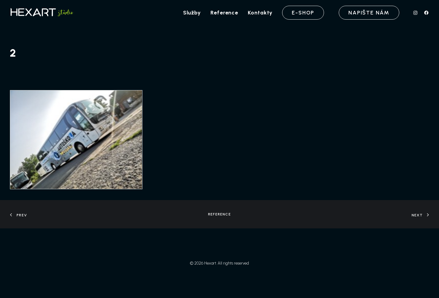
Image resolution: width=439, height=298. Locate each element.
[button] (417, 12)
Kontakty (260, 12)
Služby (192, 12)
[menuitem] (192, 12)
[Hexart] (43, 12)
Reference (224, 12)
